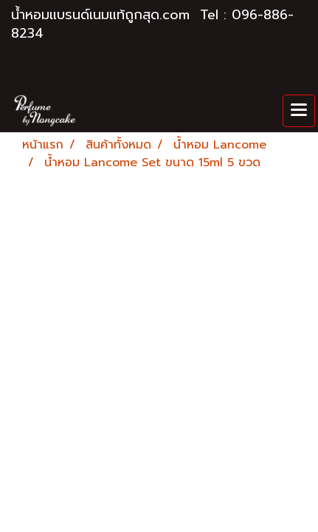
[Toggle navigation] (299, 111)
